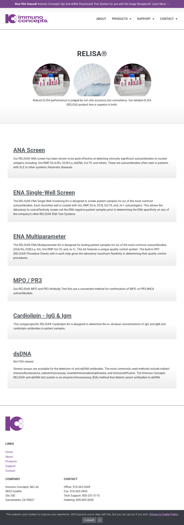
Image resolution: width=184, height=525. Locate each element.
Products (121, 18)
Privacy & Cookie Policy (164, 514)
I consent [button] (89, 520)
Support (145, 18)
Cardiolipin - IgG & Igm (42, 315)
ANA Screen (29, 150)
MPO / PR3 (27, 280)
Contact (169, 18)
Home (9, 452)
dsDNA (22, 353)
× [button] (99, 520)
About (101, 19)
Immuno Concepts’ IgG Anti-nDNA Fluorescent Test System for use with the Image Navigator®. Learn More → (92, 4)
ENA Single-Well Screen (44, 192)
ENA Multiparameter (39, 236)
